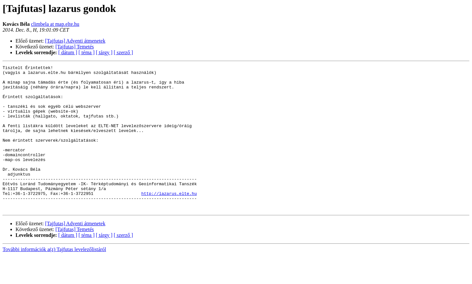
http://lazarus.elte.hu (169, 219)
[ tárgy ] (104, 52)
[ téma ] (87, 52)
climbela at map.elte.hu (55, 24)
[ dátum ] (67, 52)
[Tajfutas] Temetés (75, 46)
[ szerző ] (123, 52)
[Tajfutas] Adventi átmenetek (75, 41)
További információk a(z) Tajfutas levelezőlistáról (54, 278)
